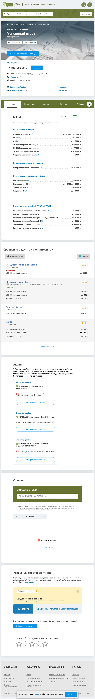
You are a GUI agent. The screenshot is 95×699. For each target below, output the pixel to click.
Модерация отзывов (79, 685)
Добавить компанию (33, 678)
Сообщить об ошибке (79, 678)
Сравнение (29, 104)
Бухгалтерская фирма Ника (23, 264)
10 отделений (15, 77)
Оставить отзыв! (47, 547)
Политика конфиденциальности (11, 686)
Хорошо (71, 694)
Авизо (9, 322)
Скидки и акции (31, 14)
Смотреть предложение (35, 402)
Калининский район (18, 87)
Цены (42, 14)
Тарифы (52, 681)
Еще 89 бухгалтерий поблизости (23, 54)
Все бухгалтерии (12, 14)
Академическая (16, 90)
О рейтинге (7, 681)
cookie (36, 694)
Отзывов (28, 42)
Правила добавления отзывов (33, 686)
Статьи (28, 675)
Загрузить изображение (34, 681)
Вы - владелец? (13, 63)
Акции (46, 104)
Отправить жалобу (78, 681)
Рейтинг (80, 104)
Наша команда (9, 678)
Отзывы (49, 14)
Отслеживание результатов (58, 678)
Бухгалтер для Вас (19, 282)
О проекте (7, 675)
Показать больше (47, 346)
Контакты (75, 675)
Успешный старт (14, 307)
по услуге (86, 14)
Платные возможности (57, 675)
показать (37, 68)
